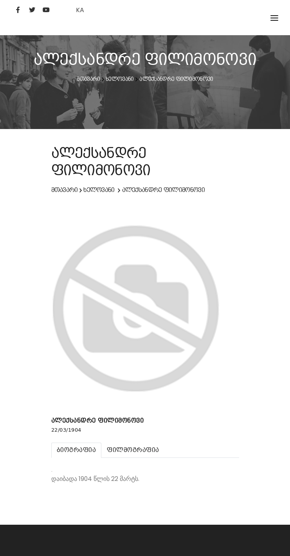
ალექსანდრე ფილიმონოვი (176, 79)
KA (80, 9)
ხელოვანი (119, 79)
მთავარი (88, 79)
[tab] (76, 450)
